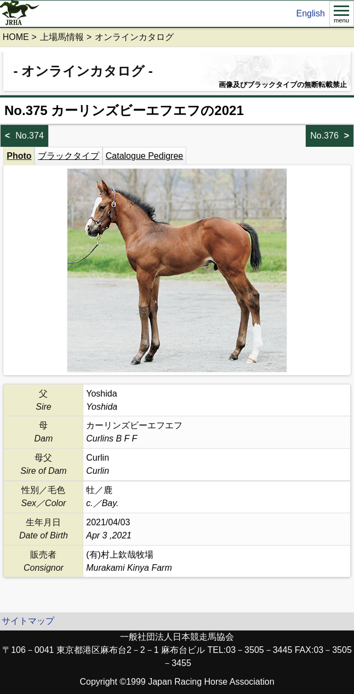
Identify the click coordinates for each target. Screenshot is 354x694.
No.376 (324, 135)
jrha (20, 14)
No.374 (29, 135)
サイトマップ (28, 621)
